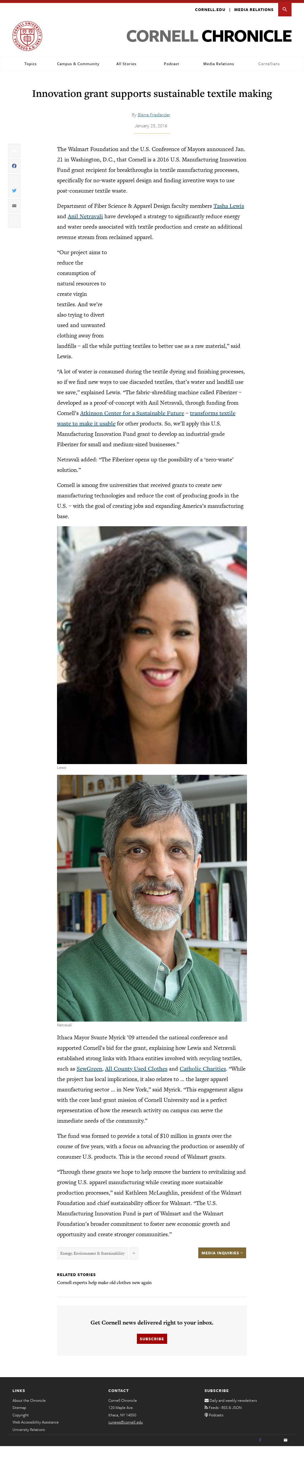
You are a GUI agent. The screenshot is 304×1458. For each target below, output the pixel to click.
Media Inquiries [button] (222, 1251)
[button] (285, 8)
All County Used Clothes (136, 1066)
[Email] (286, 1439)
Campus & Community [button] (78, 62)
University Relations (28, 1428)
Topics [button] (30, 62)
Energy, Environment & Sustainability (92, 1251)
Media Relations (254, 8)
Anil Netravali (85, 214)
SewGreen (89, 1066)
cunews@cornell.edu (125, 1420)
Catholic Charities (203, 1066)
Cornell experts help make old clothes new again (104, 1280)
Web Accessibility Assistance (35, 1420)
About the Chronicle (29, 1399)
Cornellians (269, 62)
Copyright (20, 1413)
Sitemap (19, 1406)
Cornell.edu (210, 8)
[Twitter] (273, 1439)
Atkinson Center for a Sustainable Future (132, 411)
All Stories (126, 62)
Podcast (171, 62)
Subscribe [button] (152, 1337)
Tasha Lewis (228, 204)
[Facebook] (260, 1439)
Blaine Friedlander (154, 112)
